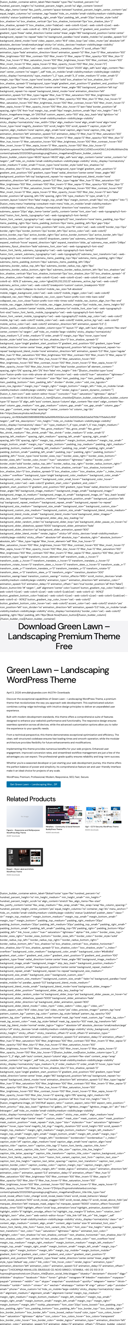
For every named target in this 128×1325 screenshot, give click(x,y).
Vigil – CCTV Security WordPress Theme (102, 826)
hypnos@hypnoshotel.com (15, 1273)
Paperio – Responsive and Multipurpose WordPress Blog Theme (23, 831)
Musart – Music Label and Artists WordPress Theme (20, 870)
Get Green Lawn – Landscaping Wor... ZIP (33, 784)
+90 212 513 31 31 (93, 1269)
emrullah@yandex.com (35, 692)
